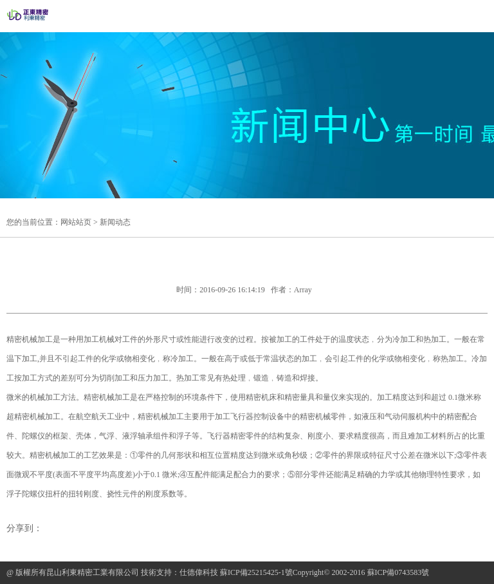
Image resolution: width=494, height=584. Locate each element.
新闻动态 (115, 222)
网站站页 (75, 222)
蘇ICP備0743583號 (398, 572)
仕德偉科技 (198, 572)
